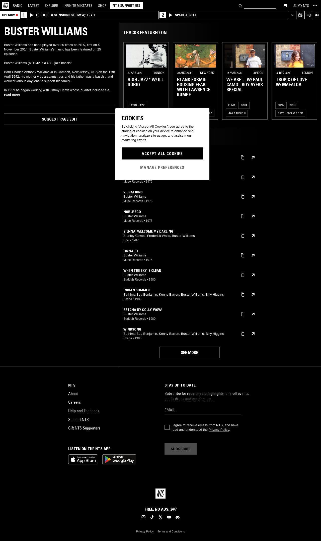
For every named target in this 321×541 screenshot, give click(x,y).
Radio (18, 5)
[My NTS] (300, 5)
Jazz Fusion (237, 113)
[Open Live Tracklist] (308, 15)
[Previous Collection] (311, 81)
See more (189, 352)
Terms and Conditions (171, 531)
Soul (243, 105)
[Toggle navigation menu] (315, 5)
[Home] (5, 5)
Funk (231, 105)
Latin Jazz (137, 105)
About (73, 393)
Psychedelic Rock (290, 113)
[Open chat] (285, 5)
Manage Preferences (162, 167)
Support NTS (78, 419)
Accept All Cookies (162, 153)
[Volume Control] (317, 15)
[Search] (240, 5)
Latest (33, 5)
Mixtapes (78, 5)
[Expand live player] (292, 15)
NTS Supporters (126, 5)
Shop (102, 5)
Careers (74, 402)
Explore (51, 5)
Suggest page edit (59, 119)
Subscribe (180, 448)
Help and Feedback (83, 410)
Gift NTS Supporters (84, 427)
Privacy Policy (219, 429)
